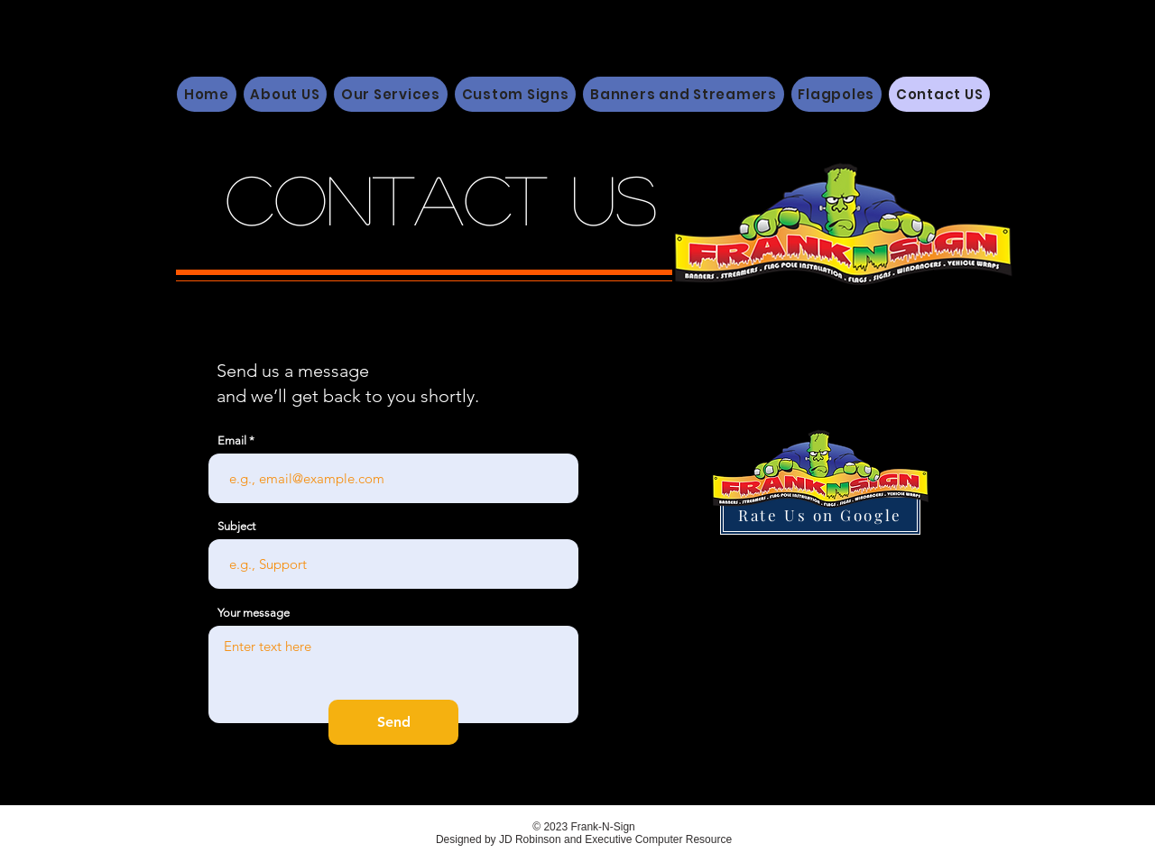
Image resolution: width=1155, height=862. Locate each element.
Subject (236, 526)
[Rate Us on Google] (820, 514)
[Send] (393, 722)
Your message (253, 613)
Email (231, 440)
